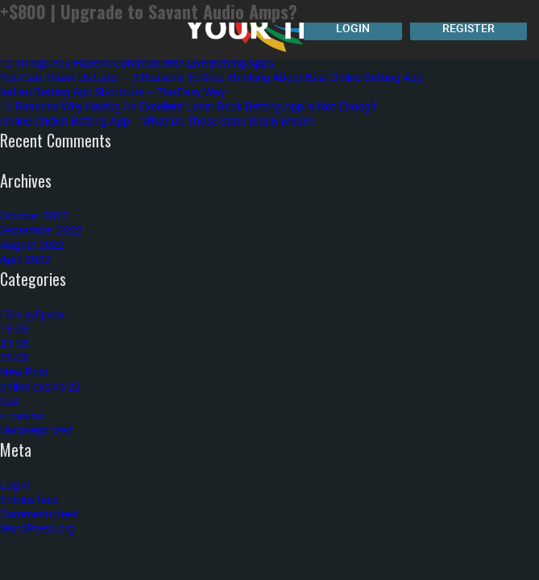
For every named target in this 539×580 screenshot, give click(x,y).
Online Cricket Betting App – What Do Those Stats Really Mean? (157, 120)
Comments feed (39, 513)
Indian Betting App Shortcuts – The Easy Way (113, 91)
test (9, 400)
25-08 (14, 357)
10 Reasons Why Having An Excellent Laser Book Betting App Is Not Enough (188, 106)
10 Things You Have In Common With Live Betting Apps (137, 62)
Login (353, 27)
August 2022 (32, 244)
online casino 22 (40, 386)
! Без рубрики (32, 313)
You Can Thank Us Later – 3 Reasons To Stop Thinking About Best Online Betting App (211, 77)
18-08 (14, 328)
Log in (15, 484)
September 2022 (41, 230)
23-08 (14, 342)
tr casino (22, 415)
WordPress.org (37, 528)
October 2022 (34, 215)
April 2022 (25, 259)
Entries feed (29, 499)
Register (468, 27)
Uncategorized (36, 429)
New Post (24, 371)
